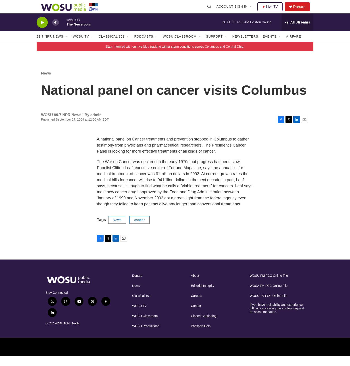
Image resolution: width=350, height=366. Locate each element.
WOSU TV (81, 46)
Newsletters (245, 46)
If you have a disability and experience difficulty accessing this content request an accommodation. (277, 318)
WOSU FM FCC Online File (269, 285)
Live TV (271, 11)
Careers (196, 306)
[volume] (55, 33)
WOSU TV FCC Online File (269, 306)
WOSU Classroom (179, 46)
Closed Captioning (203, 326)
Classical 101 (112, 46)
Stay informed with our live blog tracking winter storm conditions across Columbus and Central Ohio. (175, 56)
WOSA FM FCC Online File (269, 296)
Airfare (293, 46)
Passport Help (200, 336)
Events (270, 46)
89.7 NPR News (50, 46)
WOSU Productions (145, 336)
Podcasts (143, 46)
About (195, 285)
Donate (302, 11)
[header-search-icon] (210, 12)
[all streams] (297, 32)
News (46, 83)
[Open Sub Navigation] (251, 11)
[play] (42, 32)
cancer (139, 230)
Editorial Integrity (202, 296)
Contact (196, 316)
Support (214, 46)
